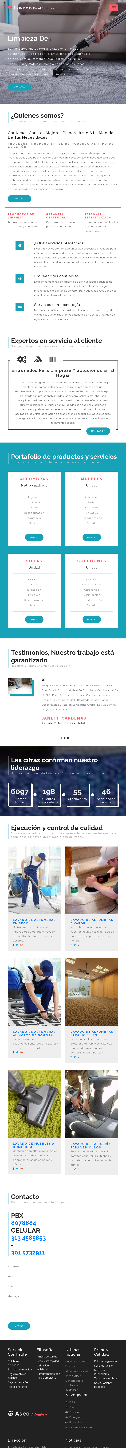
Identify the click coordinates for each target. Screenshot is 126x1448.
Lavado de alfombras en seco (34, 922)
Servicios (72, 1414)
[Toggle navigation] (113, 7)
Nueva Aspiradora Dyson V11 (76, 1366)
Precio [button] (34, 537)
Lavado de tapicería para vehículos (91, 1146)
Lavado (32, 8)
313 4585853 (30, 1239)
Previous (59, 747)
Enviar (19, 1328)
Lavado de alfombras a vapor (92, 922)
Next (113, 747)
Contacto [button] (19, 86)
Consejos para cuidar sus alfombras (74, 1387)
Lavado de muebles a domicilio (33, 1145)
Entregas (72, 1419)
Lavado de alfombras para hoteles (92, 1033)
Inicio (70, 1404)
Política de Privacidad (78, 1429)
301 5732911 (29, 1254)
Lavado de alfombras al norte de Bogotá (34, 1034)
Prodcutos (73, 1424)
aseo (28, 1419)
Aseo (70, 1409)
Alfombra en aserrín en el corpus (77, 1375)
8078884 (24, 1223)
